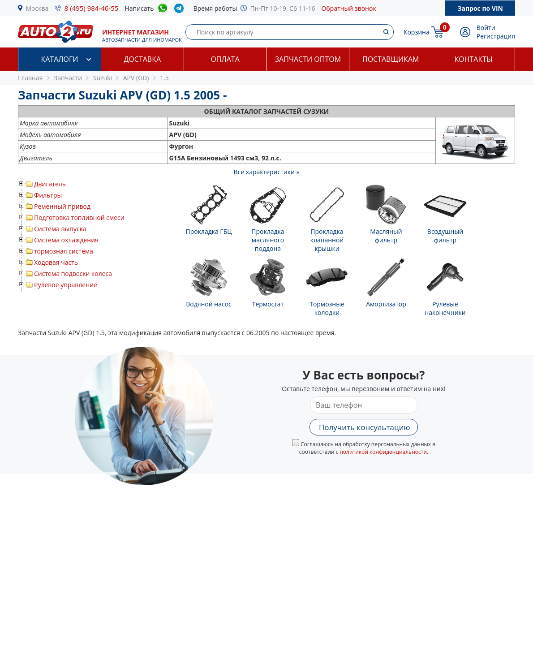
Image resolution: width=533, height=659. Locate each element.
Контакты (474, 59)
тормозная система (63, 251)
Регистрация (496, 36)
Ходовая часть (56, 262)
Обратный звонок (349, 8)
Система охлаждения (66, 240)
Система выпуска (60, 228)
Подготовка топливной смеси (79, 217)
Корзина (417, 32)
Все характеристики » (267, 172)
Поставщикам (390, 59)
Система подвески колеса (73, 273)
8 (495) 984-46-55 (91, 8)
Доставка (142, 59)
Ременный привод (62, 206)
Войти (486, 27)
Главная (30, 77)
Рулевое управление (65, 284)
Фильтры (48, 195)
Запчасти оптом (308, 59)
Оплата (225, 59)
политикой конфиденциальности (383, 452)
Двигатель (50, 184)
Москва (37, 8)
